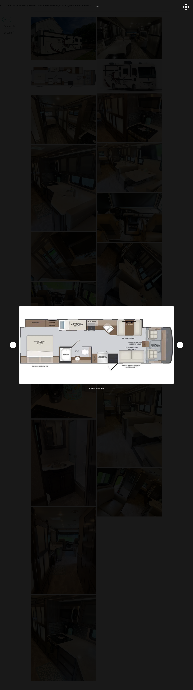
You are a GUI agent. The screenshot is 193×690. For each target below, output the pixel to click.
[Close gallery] (186, 7)
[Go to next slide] (180, 345)
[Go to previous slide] (13, 345)
